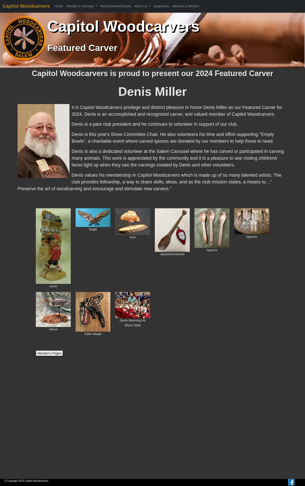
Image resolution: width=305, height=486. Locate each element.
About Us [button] (141, 6)
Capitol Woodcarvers (26, 6)
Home (59, 6)
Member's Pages (49, 353)
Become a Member (185, 6)
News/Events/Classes (115, 6)
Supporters (161, 6)
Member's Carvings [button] (80, 6)
